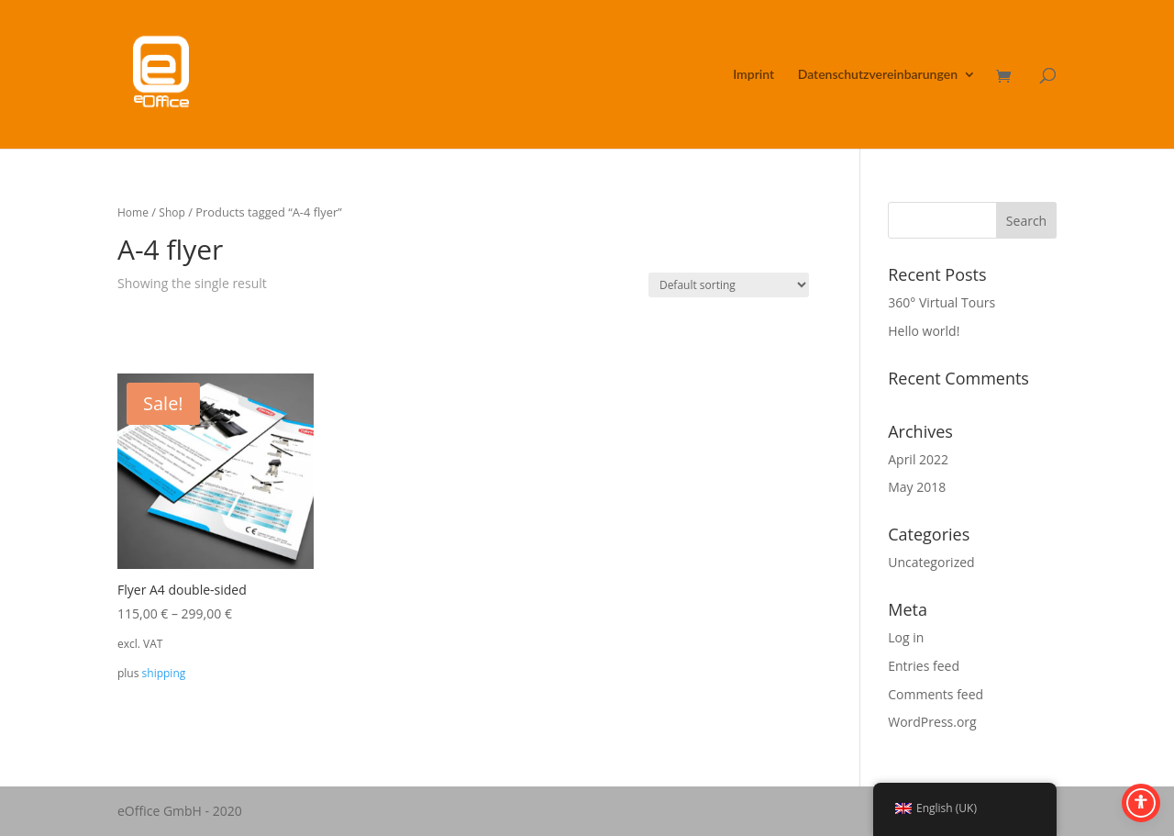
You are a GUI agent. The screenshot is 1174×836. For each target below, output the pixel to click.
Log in (906, 637)
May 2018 (917, 487)
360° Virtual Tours (941, 302)
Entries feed (923, 665)
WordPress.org (932, 721)
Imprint (753, 75)
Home (133, 212)
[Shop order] (728, 285)
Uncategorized (931, 562)
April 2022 (918, 459)
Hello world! (923, 331)
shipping (164, 673)
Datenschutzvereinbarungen (878, 75)
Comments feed (935, 694)
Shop (172, 212)
